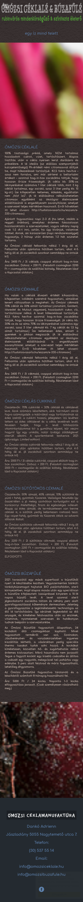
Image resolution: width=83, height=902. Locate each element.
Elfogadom (56, 894)
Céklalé (41, 12)
